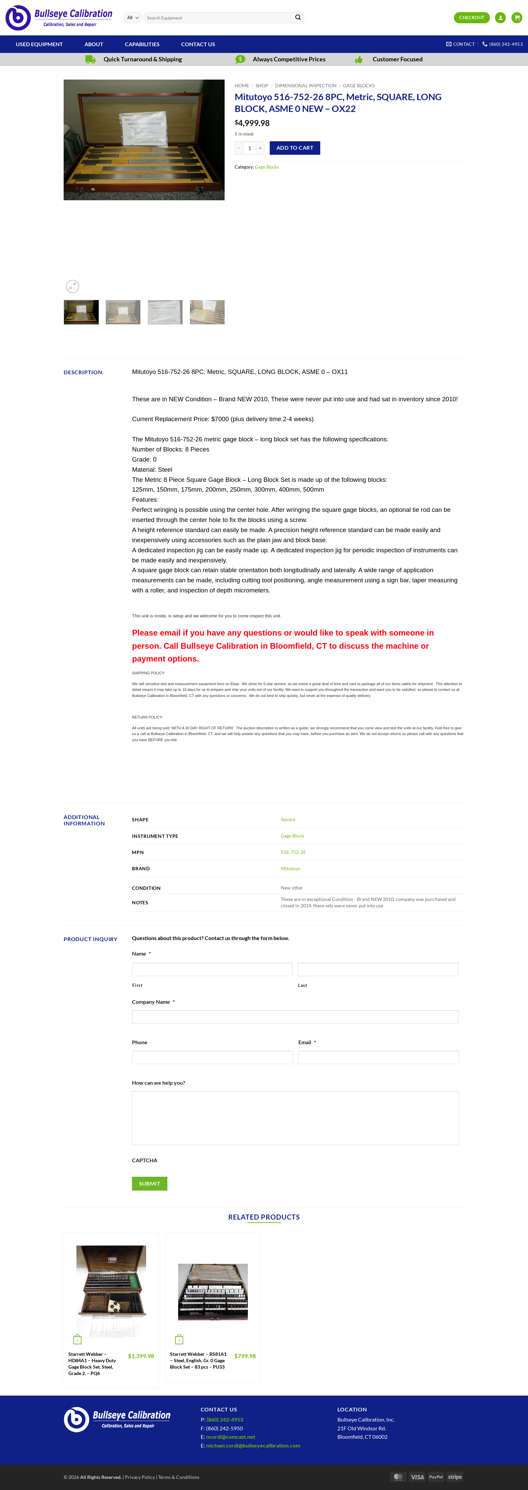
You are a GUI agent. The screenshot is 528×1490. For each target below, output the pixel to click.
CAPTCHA (144, 1160)
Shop (262, 85)
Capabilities (142, 44)
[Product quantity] (249, 148)
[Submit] (298, 18)
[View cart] (517, 17)
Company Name (153, 1001)
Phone (139, 1042)
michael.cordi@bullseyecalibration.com (253, 1445)
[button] (500, 17)
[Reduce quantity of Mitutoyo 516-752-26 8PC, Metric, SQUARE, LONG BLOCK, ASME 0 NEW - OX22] (239, 148)
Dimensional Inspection (306, 85)
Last (302, 985)
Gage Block (292, 836)
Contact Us (198, 44)
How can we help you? (158, 1082)
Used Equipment (39, 44)
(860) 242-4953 (224, 1419)
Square (288, 819)
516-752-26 (293, 852)
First (137, 985)
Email (307, 1042)
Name (141, 953)
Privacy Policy (140, 1477)
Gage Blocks (359, 85)
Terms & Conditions (178, 1477)
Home (242, 85)
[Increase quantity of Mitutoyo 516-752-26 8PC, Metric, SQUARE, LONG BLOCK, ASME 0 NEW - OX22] (260, 148)
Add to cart (295, 148)
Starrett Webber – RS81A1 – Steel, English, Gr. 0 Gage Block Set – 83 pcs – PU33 (198, 1360)
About (94, 44)
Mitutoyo (290, 868)
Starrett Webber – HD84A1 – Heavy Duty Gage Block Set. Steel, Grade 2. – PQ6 (92, 1363)
